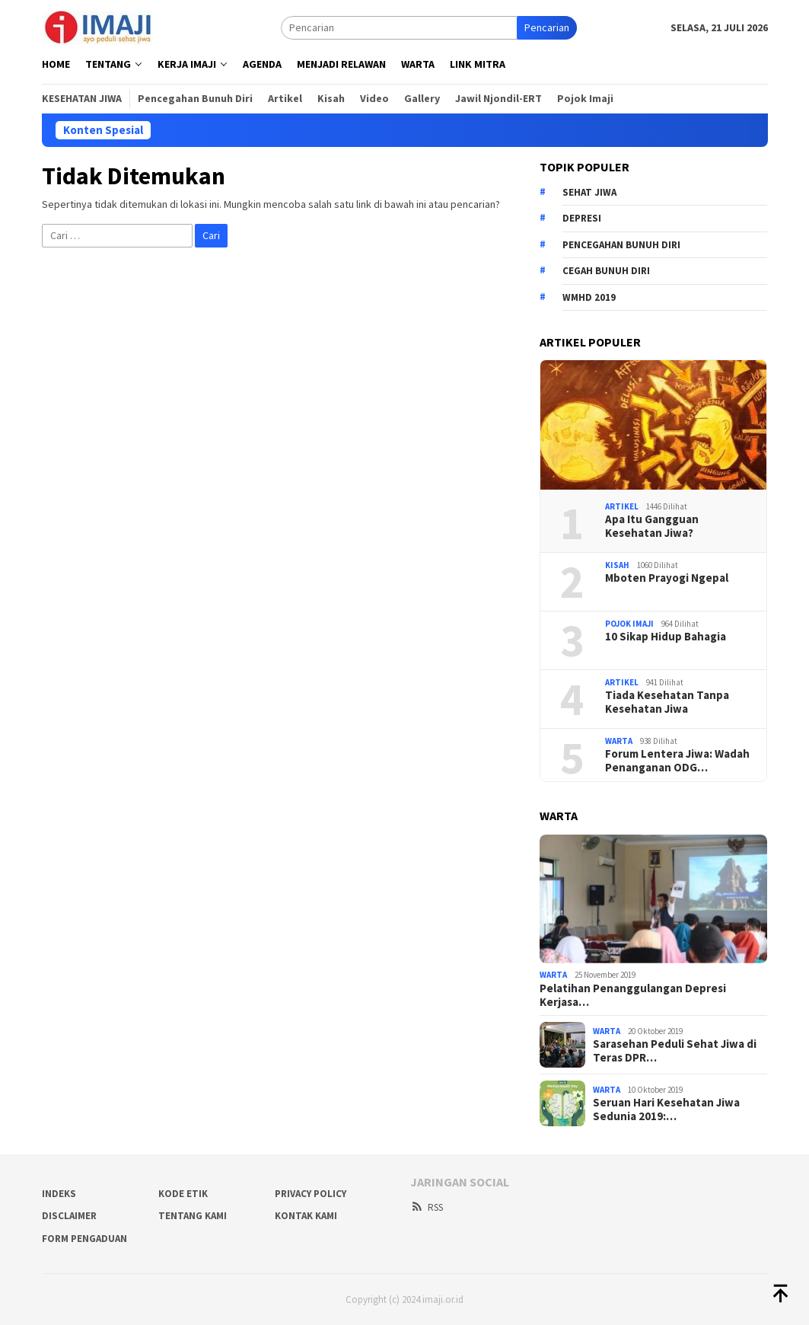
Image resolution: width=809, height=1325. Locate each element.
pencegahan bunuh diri (621, 244)
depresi (581, 218)
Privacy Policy (310, 1193)
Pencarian (546, 27)
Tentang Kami (192, 1215)
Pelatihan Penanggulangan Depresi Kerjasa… (633, 995)
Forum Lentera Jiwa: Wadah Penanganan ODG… (677, 760)
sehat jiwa (589, 192)
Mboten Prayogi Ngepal (666, 578)
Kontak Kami (306, 1215)
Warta (618, 741)
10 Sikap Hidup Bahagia (665, 636)
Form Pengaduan (84, 1238)
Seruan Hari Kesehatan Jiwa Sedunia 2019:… (666, 1109)
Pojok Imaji (629, 623)
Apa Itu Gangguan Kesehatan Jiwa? (652, 526)
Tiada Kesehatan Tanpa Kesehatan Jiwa (667, 702)
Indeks (59, 1193)
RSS (426, 1207)
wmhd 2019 (589, 297)
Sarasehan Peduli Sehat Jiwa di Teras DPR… (674, 1051)
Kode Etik (183, 1193)
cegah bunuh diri (606, 270)
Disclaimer (69, 1215)
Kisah (617, 565)
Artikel (622, 506)
